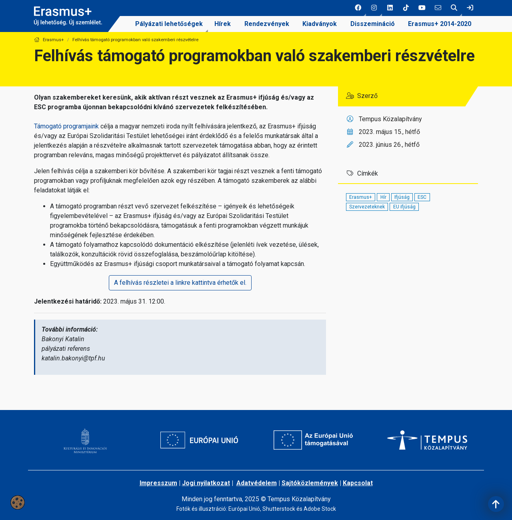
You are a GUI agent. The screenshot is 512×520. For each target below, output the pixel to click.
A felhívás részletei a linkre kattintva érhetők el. (180, 282)
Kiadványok (319, 24)
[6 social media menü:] (438, 8)
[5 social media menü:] (422, 8)
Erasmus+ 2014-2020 (439, 24)
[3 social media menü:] (390, 8)
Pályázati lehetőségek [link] (169, 24)
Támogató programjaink (66, 126)
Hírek (222, 24)
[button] (358, 8)
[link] (470, 8)
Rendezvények (266, 24)
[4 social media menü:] (406, 8)
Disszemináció (372, 24)
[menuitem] (169, 24)
